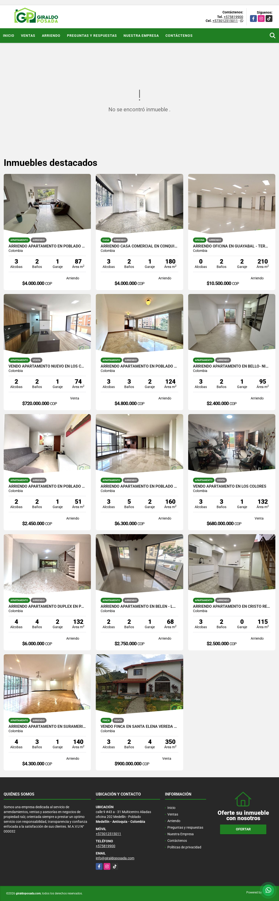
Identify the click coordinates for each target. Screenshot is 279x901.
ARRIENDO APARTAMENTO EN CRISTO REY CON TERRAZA (231, 606)
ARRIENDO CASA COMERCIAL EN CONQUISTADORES (139, 246)
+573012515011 (225, 21)
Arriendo (51, 36)
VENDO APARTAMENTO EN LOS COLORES (229, 486)
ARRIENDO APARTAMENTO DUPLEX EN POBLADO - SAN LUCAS (47, 606)
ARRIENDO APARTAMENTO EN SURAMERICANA (47, 727)
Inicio (8, 36)
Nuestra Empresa (141, 36)
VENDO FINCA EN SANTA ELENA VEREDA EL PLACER (139, 727)
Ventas (28, 36)
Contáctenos (179, 36)
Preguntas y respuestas (92, 36)
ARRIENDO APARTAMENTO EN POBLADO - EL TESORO (139, 486)
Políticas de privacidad (184, 847)
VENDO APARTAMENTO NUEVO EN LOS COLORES (47, 366)
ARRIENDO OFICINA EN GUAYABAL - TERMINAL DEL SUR (231, 246)
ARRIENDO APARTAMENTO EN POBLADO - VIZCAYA (139, 366)
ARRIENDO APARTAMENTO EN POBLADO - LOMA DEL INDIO (47, 486)
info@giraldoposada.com (115, 858)
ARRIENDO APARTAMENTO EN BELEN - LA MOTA (139, 606)
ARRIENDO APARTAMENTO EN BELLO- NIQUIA (231, 366)
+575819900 (233, 17)
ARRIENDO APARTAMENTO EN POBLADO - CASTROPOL (47, 246)
